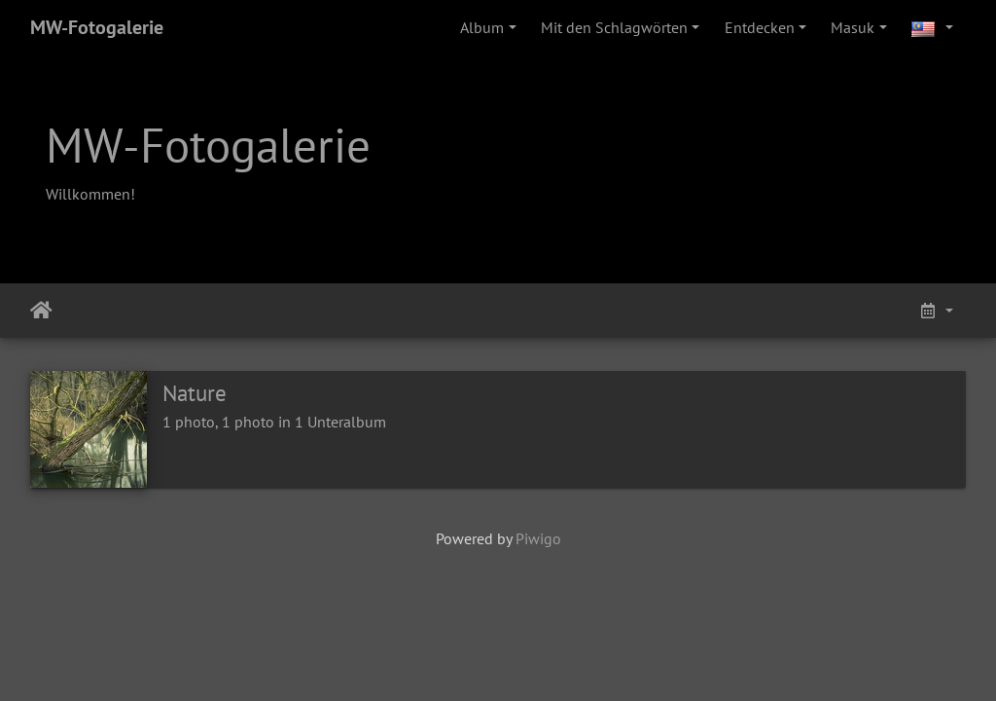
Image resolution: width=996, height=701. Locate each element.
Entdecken (760, 27)
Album (482, 27)
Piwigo (538, 538)
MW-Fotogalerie (96, 27)
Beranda (41, 310)
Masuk (852, 27)
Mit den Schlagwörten (614, 27)
